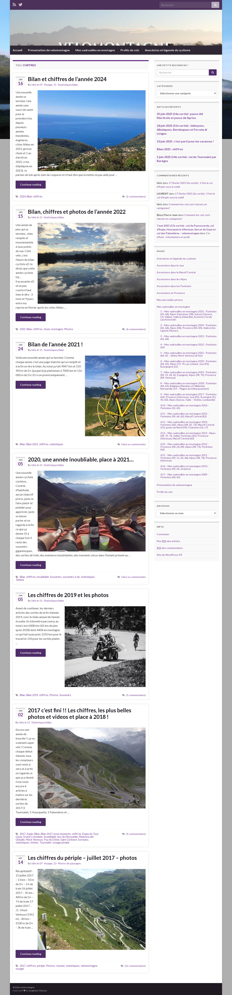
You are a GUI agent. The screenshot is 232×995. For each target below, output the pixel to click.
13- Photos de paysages (67, 863)
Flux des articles (168, 541)
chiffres (37, 196)
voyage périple (61, 842)
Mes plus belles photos (170, 299)
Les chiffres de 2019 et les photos (68, 595)
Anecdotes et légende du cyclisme (167, 50)
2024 (23, 196)
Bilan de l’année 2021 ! (55, 344)
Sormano (83, 839)
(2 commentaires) (136, 196)
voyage (20, 968)
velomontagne (89, 965)
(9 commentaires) (136, 833)
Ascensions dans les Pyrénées (174, 286)
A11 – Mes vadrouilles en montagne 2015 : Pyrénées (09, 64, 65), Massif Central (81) (184, 415)
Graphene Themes (38, 990)
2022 (23, 329)
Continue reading (30, 184)
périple (41, 965)
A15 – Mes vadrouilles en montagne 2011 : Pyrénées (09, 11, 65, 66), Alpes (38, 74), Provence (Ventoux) (188, 458)
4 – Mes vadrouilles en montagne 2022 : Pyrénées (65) (188, 346)
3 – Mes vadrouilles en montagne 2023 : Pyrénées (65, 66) (188, 337)
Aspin (30, 833)
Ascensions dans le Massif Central (176, 272)
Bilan (29, 196)
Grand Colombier (33, 836)
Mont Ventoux (34, 839)
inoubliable (43, 576)
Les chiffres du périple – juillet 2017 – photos (82, 857)
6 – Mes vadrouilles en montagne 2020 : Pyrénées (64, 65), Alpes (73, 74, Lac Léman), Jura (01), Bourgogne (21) (188, 364)
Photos (68, 329)
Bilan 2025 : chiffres (170, 149)
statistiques (56, 444)
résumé (60, 965)
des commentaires (170, 547)
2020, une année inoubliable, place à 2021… (81, 459)
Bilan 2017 (47, 833)
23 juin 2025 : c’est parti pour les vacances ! (185, 141)
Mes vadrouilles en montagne (95, 50)
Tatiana (20, 579)
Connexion (163, 534)
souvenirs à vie (71, 576)
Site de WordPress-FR (169, 554)
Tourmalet (45, 842)
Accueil (17, 50)
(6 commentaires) (136, 329)
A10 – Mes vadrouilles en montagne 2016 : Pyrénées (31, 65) (184, 407)
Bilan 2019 (32, 695)
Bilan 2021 (32, 444)
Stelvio (34, 842)
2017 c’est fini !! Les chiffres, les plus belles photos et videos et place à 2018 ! (79, 713)
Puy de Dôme (51, 839)
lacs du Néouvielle (67, 836)
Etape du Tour (90, 833)
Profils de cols (130, 50)
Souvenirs (56, 576)
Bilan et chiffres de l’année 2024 (67, 79)
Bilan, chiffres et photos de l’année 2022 (77, 211)
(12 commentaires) (135, 965)
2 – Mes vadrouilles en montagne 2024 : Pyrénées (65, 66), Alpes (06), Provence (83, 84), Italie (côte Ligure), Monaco (188, 328)
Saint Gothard (69, 839)
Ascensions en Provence (171, 292)
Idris (33, 84)
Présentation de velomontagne (49, 50)
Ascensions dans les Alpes (172, 279)
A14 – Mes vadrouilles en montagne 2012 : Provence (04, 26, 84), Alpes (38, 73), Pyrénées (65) (186, 446)
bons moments (62, 833)
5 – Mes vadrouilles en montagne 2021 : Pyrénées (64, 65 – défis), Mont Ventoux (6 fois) (188, 354)
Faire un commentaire (133, 444)
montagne (57, 329)
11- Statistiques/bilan (65, 84)
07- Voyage (46, 84)
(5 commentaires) (136, 695)
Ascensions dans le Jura (170, 265)
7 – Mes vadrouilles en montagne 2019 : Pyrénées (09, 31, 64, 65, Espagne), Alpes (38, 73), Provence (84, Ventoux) (188, 375)
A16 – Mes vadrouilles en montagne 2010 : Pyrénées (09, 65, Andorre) (184, 467)
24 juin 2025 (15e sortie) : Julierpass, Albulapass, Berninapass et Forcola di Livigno (182, 129)
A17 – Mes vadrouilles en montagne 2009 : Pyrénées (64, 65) (184, 476)
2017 (23, 833)
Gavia (19, 836)
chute (47, 329)
